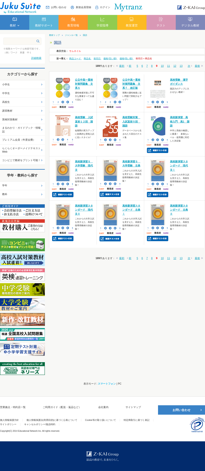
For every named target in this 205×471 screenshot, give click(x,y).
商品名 (87, 58)
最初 (121, 65)
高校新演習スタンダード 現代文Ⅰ (179, 165)
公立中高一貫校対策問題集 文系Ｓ (84, 83)
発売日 (97, 58)
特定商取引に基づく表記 (136, 420)
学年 (4, 185)
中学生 (6, 93)
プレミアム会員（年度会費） (18, 139)
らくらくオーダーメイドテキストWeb (21, 150)
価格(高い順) (126, 58)
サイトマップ (133, 407)
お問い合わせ (181, 410)
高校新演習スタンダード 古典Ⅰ (131, 209)
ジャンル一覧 (71, 35)
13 (181, 65)
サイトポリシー (8, 424)
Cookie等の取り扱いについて (100, 420)
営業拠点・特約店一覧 (13, 407)
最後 (197, 65)
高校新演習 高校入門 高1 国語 (179, 121)
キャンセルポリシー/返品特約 (39, 424)
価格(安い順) (110, 58)
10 (162, 65)
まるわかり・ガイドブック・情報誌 (21, 129)
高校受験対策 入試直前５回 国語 (131, 121)
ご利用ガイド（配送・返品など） (62, 407)
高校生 (6, 102)
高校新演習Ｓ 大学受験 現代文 (84, 165)
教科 (4, 194)
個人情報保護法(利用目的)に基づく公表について (51, 420)
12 (174, 65)
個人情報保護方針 (9, 420)
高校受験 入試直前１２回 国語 (84, 121)
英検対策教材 (10, 119)
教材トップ (54, 35)
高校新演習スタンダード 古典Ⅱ (179, 209)
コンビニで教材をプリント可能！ (21, 160)
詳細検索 (36, 58)
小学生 (6, 84)
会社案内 (103, 407)
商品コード (75, 58)
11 (168, 65)
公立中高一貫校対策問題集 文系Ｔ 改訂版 (131, 83)
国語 (85, 35)
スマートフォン (107, 383)
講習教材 (7, 110)
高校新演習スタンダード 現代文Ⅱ (84, 209)
